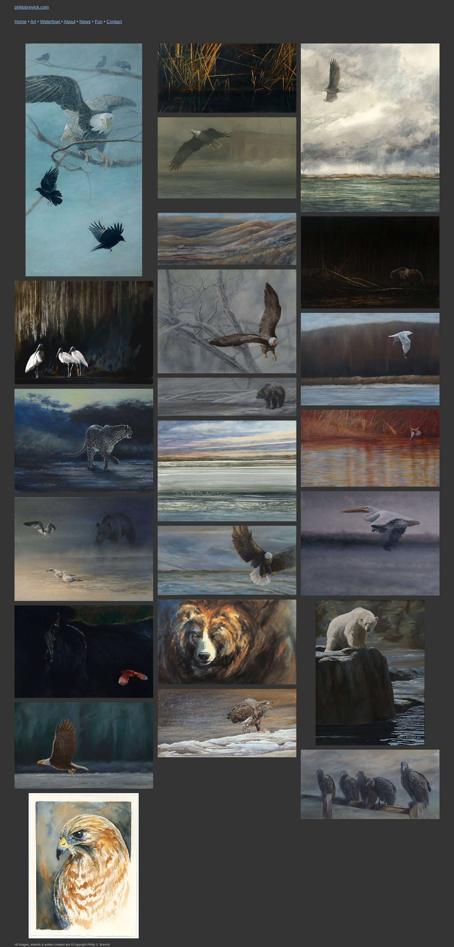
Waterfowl (50, 21)
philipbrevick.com (31, 7)
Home (20, 21)
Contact (114, 21)
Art (33, 21)
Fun (98, 21)
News (85, 21)
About (70, 21)
